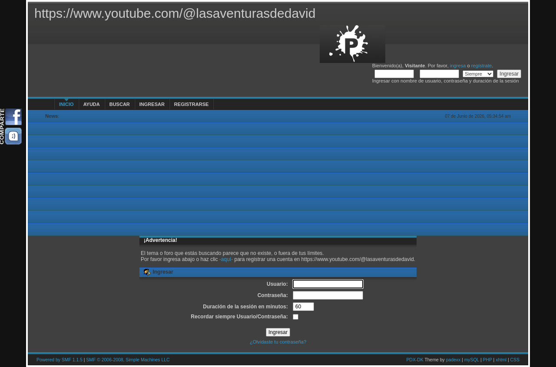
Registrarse (191, 104)
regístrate (481, 65)
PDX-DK (414, 359)
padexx (453, 359)
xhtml (501, 359)
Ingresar (152, 104)
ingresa (458, 65)
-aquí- (226, 259)
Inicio (66, 104)
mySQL (471, 359)
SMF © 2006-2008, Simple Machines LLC (127, 359)
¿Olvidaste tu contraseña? (278, 341)
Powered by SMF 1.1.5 (59, 359)
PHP (487, 359)
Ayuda (91, 104)
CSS (515, 359)
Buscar (119, 104)
